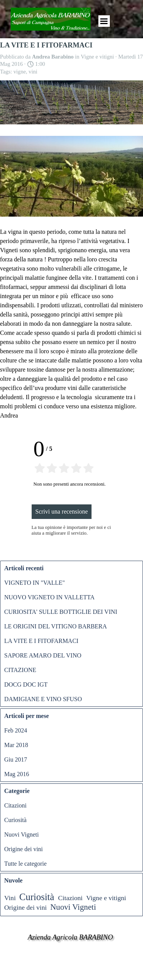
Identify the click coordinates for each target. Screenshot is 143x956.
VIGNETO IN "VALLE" (34, 582)
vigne (19, 72)
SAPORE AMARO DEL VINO (42, 655)
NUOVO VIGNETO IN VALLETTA (49, 597)
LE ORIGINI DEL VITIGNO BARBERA (55, 626)
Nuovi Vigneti (21, 834)
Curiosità (15, 820)
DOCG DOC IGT (26, 684)
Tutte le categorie (25, 863)
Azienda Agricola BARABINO (70, 937)
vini (33, 72)
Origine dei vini (23, 849)
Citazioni (15, 805)
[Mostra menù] (104, 21)
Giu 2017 (15, 759)
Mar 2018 (16, 745)
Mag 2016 (16, 774)
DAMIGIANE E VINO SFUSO (43, 699)
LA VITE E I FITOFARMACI (41, 641)
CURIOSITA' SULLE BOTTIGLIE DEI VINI (60, 612)
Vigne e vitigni (106, 898)
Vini (10, 898)
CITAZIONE (20, 670)
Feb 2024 (15, 730)
